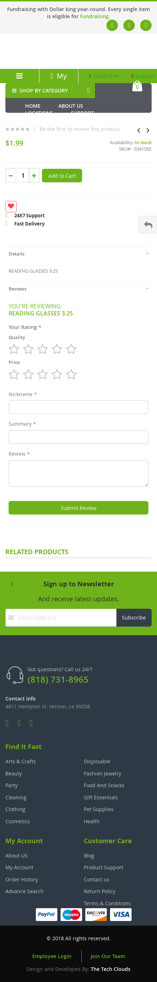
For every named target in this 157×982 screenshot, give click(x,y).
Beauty (13, 773)
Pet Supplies (99, 809)
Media (33, 120)
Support (143, 75)
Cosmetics (17, 821)
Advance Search (24, 891)
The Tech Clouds (110, 969)
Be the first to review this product (80, 129)
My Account (58, 81)
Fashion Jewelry (102, 773)
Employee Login (51, 956)
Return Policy (99, 891)
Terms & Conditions (107, 903)
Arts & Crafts (20, 761)
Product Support (103, 867)
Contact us (96, 879)
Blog (89, 855)
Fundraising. (95, 16)
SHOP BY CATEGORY (39, 90)
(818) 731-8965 (58, 679)
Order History (21, 879)
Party (11, 785)
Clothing (15, 809)
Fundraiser (104, 75)
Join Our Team (108, 956)
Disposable (97, 761)
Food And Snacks (104, 785)
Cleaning (16, 797)
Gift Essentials (101, 797)
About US (16, 855)
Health (92, 821)
